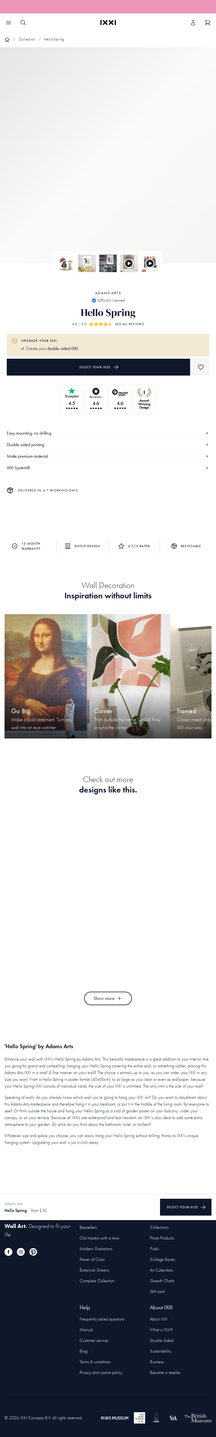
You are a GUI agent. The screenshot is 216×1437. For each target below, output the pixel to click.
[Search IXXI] (23, 22)
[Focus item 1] (108, 160)
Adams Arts (108, 293)
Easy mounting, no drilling (108, 433)
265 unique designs (84, 6)
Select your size (98, 367)
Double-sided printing (108, 444)
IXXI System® (108, 467)
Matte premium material (108, 456)
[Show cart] (207, 22)
